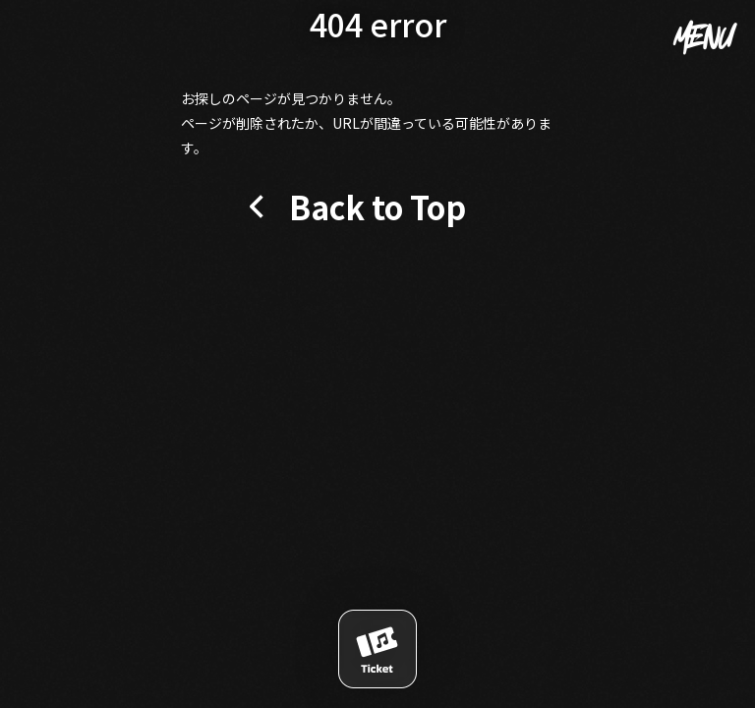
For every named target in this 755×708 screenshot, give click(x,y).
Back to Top (377, 206)
